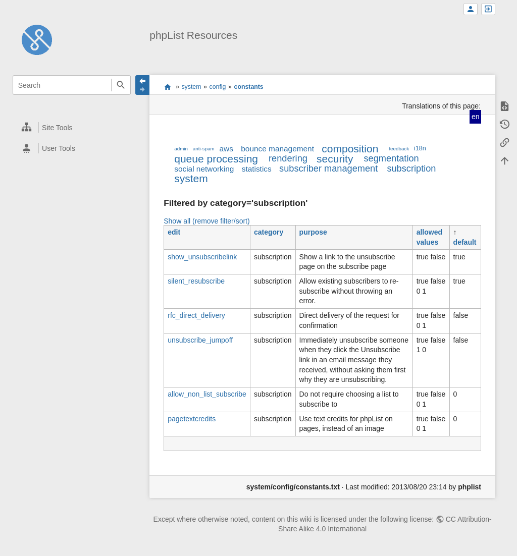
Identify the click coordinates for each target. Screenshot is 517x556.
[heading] (72, 127)
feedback (399, 148)
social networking (204, 168)
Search (121, 85)
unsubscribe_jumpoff (200, 340)
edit (174, 232)
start (167, 86)
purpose (313, 232)
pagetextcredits (192, 419)
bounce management (277, 148)
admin (181, 148)
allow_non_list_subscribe (207, 394)
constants (249, 86)
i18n (420, 148)
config (218, 86)
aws (226, 148)
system (191, 86)
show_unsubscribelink (202, 257)
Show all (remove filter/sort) (206, 221)
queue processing (216, 158)
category (268, 232)
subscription (411, 168)
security (335, 158)
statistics (257, 168)
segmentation (391, 158)
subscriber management (328, 168)
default (465, 242)
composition (350, 148)
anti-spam (204, 148)
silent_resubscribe (196, 281)
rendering (288, 158)
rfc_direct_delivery (196, 315)
